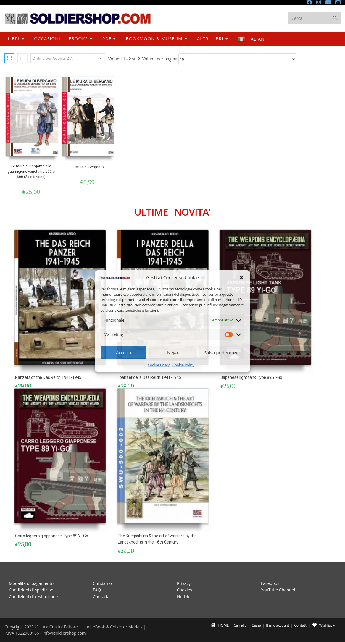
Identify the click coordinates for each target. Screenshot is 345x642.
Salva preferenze (221, 352)
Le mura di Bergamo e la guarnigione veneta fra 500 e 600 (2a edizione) (31, 171)
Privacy (184, 583)
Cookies (184, 590)
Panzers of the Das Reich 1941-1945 (48, 377)
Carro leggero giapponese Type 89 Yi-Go (51, 535)
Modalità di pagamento (31, 583)
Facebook (270, 583)
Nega (172, 352)
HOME (220, 625)
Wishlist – (323, 625)
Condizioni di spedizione (32, 590)
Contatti (300, 625)
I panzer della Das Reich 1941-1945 (149, 377)
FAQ (97, 590)
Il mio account (277, 625)
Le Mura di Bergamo (87, 167)
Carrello (240, 625)
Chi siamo (102, 583)
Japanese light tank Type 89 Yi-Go (251, 377)
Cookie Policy (159, 365)
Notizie (183, 596)
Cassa (256, 625)
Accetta (123, 352)
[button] (241, 277)
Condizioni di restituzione (33, 596)
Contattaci (103, 596)
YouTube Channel (278, 590)
